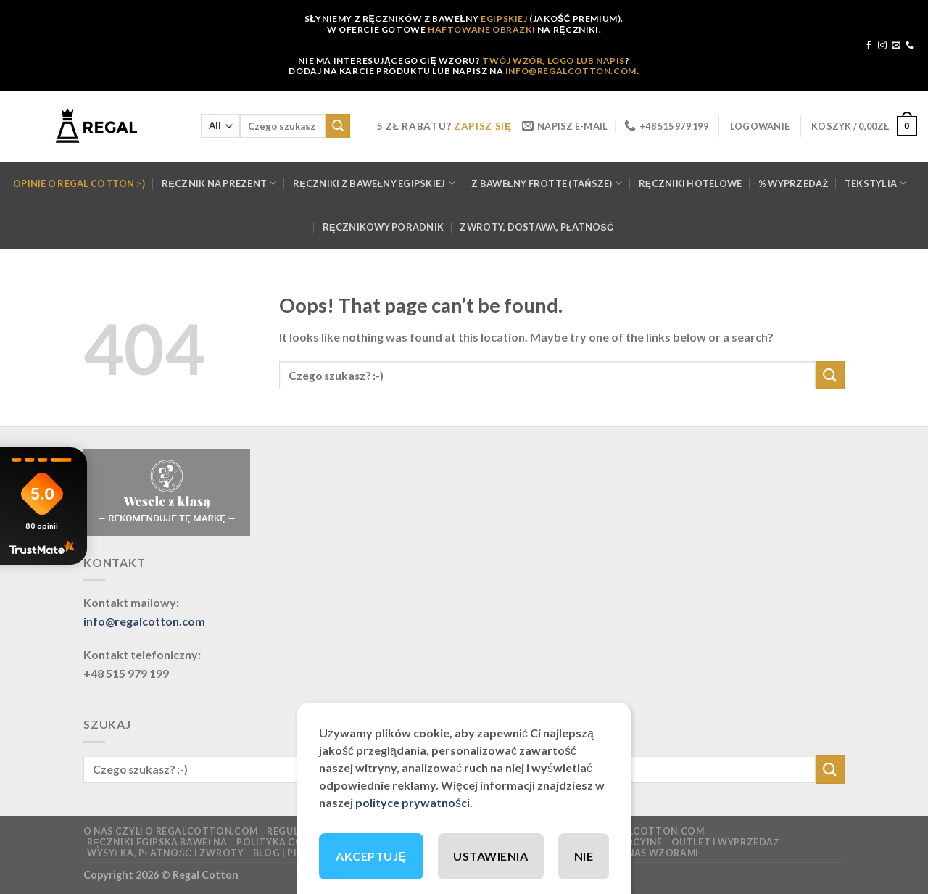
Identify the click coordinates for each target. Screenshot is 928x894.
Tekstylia (876, 183)
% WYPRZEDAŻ (793, 183)
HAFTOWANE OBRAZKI (481, 29)
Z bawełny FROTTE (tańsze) (546, 183)
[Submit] (338, 126)
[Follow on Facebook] (868, 46)
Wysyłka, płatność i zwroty (165, 853)
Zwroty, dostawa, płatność (536, 227)
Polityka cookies (285, 842)
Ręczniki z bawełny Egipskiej (374, 183)
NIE (583, 856)
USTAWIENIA (490, 856)
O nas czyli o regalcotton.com (170, 831)
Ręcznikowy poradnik (383, 227)
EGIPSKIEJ (504, 18)
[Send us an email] (896, 46)
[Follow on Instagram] (882, 46)
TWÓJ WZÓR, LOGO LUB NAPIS (553, 60)
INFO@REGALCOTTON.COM (571, 70)
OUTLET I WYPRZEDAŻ (725, 842)
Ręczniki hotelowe (690, 183)
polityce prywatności (412, 802)
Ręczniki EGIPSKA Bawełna (157, 842)
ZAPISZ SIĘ (483, 126)
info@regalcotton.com (144, 621)
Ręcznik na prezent (219, 183)
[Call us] (910, 46)
